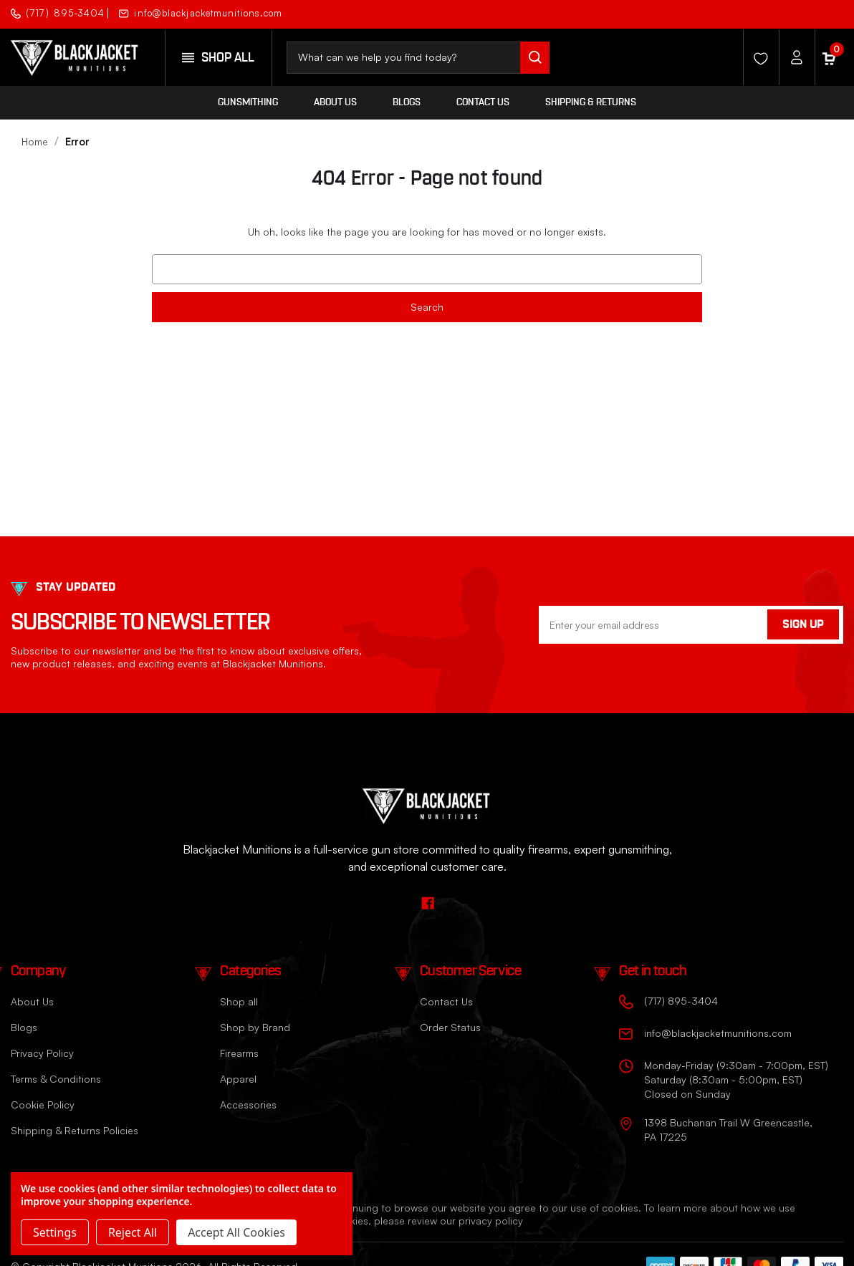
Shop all (239, 1001)
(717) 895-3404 (58, 13)
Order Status (450, 1027)
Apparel (238, 1079)
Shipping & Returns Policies (74, 1130)
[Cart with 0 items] (829, 57)
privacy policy (491, 1220)
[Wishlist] (757, 57)
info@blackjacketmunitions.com (200, 13)
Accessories (248, 1104)
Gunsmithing (248, 102)
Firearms (239, 1053)
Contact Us (482, 102)
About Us (335, 102)
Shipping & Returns (590, 102)
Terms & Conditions (56, 1079)
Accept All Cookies (236, 1232)
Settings (55, 1232)
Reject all (132, 1232)
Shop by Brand (255, 1027)
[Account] (793, 57)
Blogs (407, 102)
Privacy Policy (42, 1053)
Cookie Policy (43, 1104)
